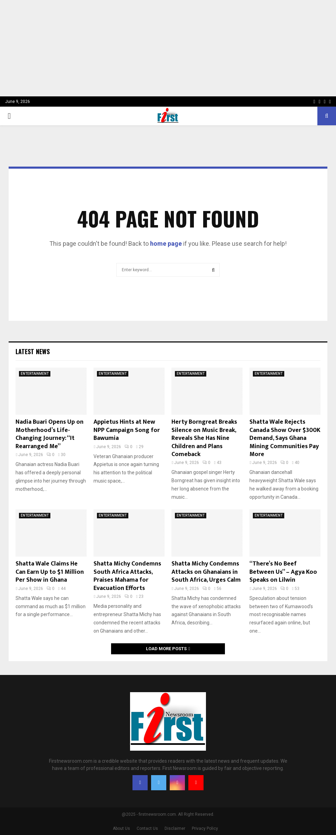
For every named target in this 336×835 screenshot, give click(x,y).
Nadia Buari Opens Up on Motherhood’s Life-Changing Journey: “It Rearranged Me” (49, 434)
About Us (121, 828)
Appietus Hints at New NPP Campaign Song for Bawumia (126, 430)
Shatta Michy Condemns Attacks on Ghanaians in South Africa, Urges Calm (206, 572)
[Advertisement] (168, 48)
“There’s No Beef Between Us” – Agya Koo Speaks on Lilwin (283, 572)
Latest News (33, 351)
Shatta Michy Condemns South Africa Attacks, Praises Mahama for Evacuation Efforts (127, 576)
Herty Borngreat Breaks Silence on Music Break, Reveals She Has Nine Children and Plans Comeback (204, 438)
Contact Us (147, 828)
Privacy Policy (205, 828)
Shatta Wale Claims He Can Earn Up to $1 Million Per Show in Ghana (50, 572)
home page (166, 243)
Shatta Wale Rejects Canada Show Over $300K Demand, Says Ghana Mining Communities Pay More (284, 438)
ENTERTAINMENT (35, 374)
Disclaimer (175, 828)
